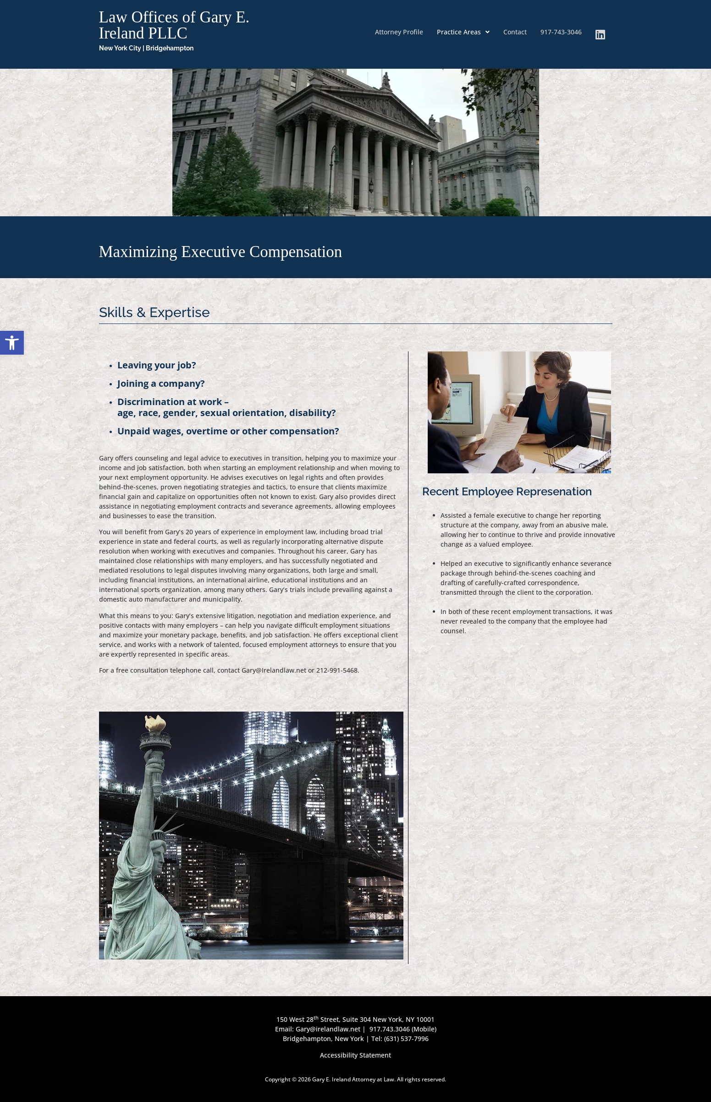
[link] (12, 343)
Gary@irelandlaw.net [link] (329, 1029)
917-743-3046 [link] (561, 31)
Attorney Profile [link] (399, 31)
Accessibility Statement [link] (355, 1055)
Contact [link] (515, 31)
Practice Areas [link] (463, 31)
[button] (463, 32)
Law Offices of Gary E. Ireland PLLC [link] (174, 25)
